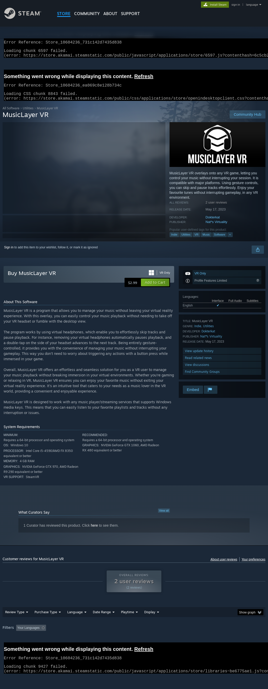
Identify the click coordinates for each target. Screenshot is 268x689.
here (94, 531)
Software (219, 240)
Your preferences (253, 565)
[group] (134, 637)
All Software (11, 114)
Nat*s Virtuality (216, 228)
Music (206, 240)
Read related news (198, 364)
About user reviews (223, 565)
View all (164, 516)
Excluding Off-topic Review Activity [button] (80, 634)
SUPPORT (130, 13)
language (252, 4)
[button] (155, 288)
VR (196, 240)
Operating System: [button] (199, 634)
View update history (199, 357)
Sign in (9, 253)
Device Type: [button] (12, 641)
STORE (64, 13)
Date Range (102, 618)
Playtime (127, 618)
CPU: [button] (225, 634)
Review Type (14, 618)
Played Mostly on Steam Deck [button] (156, 634)
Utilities (28, 114)
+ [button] (230, 240)
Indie (174, 240)
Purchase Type (46, 618)
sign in (235, 4)
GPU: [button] (242, 634)
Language (75, 618)
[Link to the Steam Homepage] (26, 17)
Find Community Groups (202, 378)
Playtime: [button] (119, 634)
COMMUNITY (87, 13)
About (110, 13)
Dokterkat (213, 223)
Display (149, 618)
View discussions (197, 371)
